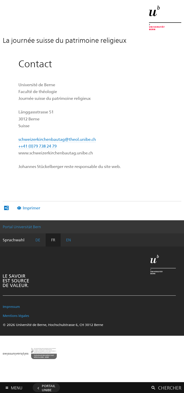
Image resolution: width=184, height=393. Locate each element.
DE (37, 239)
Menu (16, 387)
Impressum (11, 306)
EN (68, 239)
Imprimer (31, 208)
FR (53, 239)
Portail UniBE (48, 387)
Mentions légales (16, 315)
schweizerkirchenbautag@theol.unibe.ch (57, 139)
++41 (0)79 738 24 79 (37, 146)
